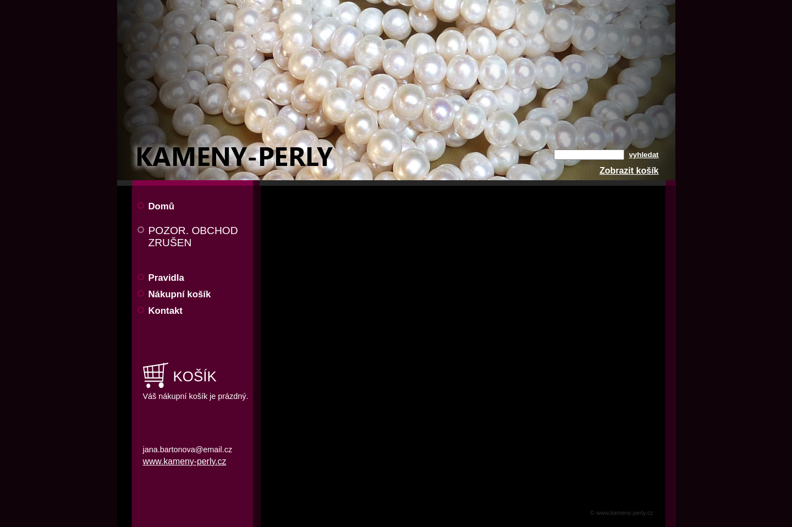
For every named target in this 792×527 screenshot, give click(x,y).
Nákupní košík (179, 294)
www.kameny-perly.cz (185, 461)
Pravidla (166, 278)
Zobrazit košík (629, 170)
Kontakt (165, 311)
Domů (161, 206)
